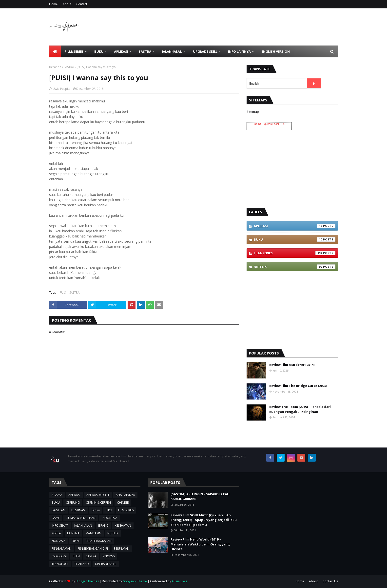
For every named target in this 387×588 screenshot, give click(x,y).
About (67, 4)
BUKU (294, 239)
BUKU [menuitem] (98, 51)
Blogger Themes (87, 581)
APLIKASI (294, 226)
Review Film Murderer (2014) (291, 364)
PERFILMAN (121, 548)
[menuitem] (55, 51)
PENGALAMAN (61, 548)
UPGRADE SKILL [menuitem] (205, 51)
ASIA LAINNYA (125, 495)
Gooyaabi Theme (135, 581)
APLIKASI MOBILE (98, 495)
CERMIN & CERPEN (98, 502)
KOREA (56, 533)
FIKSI (109, 510)
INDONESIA (109, 518)
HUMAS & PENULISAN (81, 518)
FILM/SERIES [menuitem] (74, 51)
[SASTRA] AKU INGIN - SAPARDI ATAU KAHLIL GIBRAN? (200, 496)
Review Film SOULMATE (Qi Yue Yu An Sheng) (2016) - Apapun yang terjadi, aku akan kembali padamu (204, 520)
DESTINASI (78, 510)
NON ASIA (58, 541)
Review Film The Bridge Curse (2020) (298, 385)
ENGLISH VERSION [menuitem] (275, 51)
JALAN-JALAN (83, 525)
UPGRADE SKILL (105, 564)
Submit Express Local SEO (269, 123)
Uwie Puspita (62, 89)
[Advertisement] (248, 27)
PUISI (62, 292)
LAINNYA (73, 533)
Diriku (96, 510)
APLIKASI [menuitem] (121, 51)
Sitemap (253, 111)
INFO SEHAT (60, 525)
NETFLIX (294, 266)
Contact (81, 4)
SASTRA (69, 67)
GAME (56, 518)
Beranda (55, 67)
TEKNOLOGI (60, 564)
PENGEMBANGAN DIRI (92, 548)
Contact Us (330, 581)
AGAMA (57, 495)
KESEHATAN (123, 525)
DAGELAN (58, 510)
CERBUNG (73, 502)
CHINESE (123, 502)
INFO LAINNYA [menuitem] (239, 51)
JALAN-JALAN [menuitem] (172, 51)
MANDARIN (93, 533)
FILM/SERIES (294, 253)
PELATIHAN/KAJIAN (99, 541)
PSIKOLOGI (59, 556)
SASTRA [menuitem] (145, 51)
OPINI (75, 541)
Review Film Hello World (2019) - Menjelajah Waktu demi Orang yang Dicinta (200, 544)
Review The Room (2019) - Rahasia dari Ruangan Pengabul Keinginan (300, 409)
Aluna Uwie (179, 581)
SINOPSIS (108, 556)
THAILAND (81, 564)
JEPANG (103, 525)
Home (53, 4)
